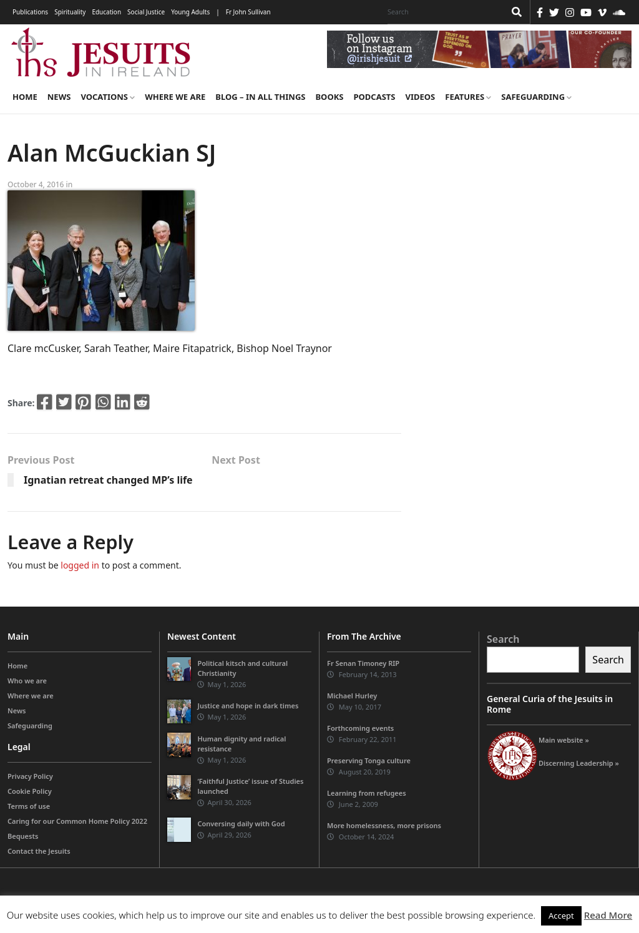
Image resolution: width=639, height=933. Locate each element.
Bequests (22, 836)
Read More (608, 915)
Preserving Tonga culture (369, 760)
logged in (80, 565)
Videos (421, 96)
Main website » (564, 740)
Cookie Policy (29, 791)
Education (106, 11)
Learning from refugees (366, 793)
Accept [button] (561, 915)
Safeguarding (536, 96)
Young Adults (190, 11)
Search (503, 639)
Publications (30, 11)
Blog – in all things (260, 96)
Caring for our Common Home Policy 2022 (77, 821)
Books (329, 96)
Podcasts (374, 96)
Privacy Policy (30, 776)
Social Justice (146, 11)
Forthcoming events (360, 728)
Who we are (27, 680)
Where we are (175, 96)
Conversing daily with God (241, 823)
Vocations (107, 96)
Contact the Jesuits (39, 851)
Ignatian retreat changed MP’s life (108, 480)
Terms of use (28, 806)
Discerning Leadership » (579, 763)
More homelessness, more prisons (384, 825)
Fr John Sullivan (248, 11)
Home (24, 96)
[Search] (443, 12)
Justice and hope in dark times (247, 705)
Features (468, 96)
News (59, 96)
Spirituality (69, 11)
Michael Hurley (352, 695)
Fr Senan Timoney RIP (363, 663)
